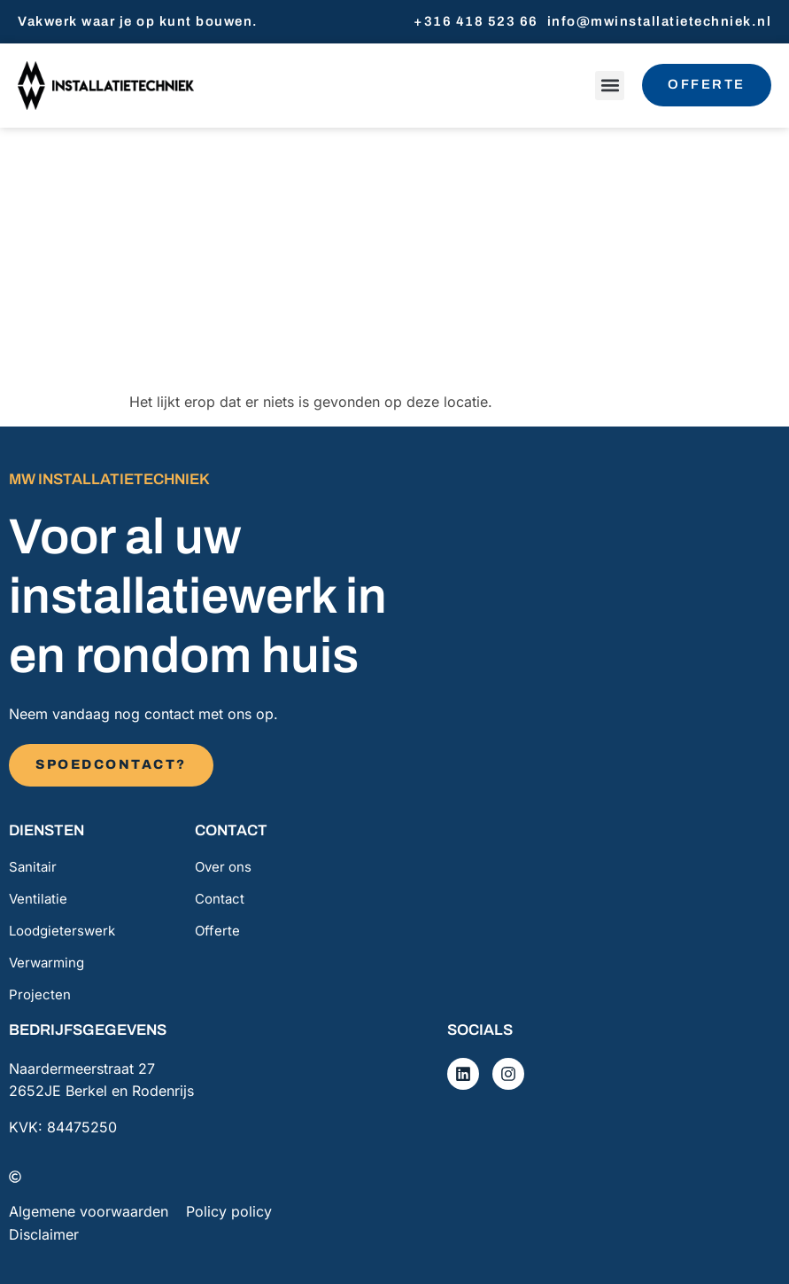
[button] (608, 85)
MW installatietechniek (109, 479)
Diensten (46, 830)
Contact (231, 830)
